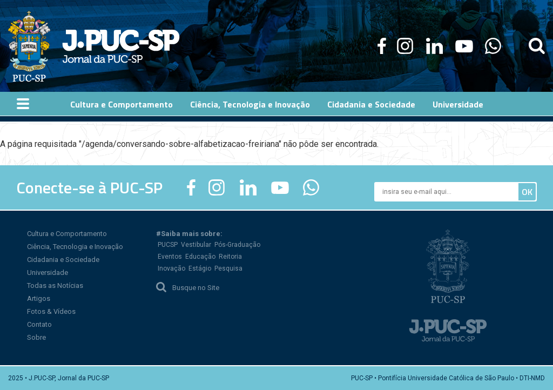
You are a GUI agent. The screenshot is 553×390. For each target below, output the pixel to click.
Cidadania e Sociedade (63, 259)
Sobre (36, 337)
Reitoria (230, 256)
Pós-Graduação (237, 244)
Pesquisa (228, 268)
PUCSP (168, 244)
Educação (200, 256)
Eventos (170, 256)
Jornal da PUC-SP (121, 46)
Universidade (47, 272)
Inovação (171, 268)
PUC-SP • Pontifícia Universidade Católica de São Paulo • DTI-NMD (448, 378)
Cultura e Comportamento (67, 234)
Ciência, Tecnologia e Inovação (75, 247)
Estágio (199, 268)
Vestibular (196, 244)
